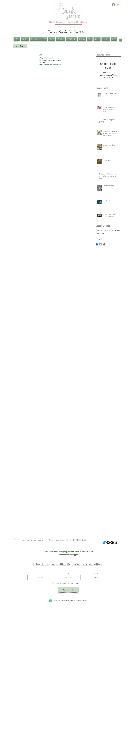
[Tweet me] (104, 542)
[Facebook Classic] (97, 244)
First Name (40, 573)
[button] (120, 39)
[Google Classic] (104, 244)
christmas (99, 230)
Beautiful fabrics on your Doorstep (68, 27)
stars (98, 234)
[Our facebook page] (108, 542)
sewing (117, 230)
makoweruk (109, 230)
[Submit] (68, 589)
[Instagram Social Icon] (116, 542)
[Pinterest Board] (112, 542)
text (102, 234)
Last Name (68, 573)
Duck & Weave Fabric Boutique (68, 22)
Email (96, 573)
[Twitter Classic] (100, 244)
